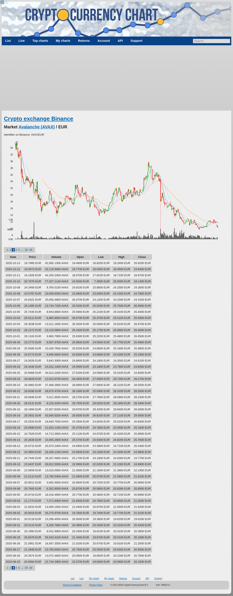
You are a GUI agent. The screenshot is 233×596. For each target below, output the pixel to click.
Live (21, 40)
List (8, 40)
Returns (84, 40)
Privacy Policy (96, 585)
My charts (63, 40)
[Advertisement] (116, 77)
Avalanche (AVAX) (37, 127)
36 (30, 249)
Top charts (40, 40)
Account (103, 40)
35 (26, 249)
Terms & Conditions (72, 585)
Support (136, 40)
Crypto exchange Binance (38, 118)
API (120, 40)
